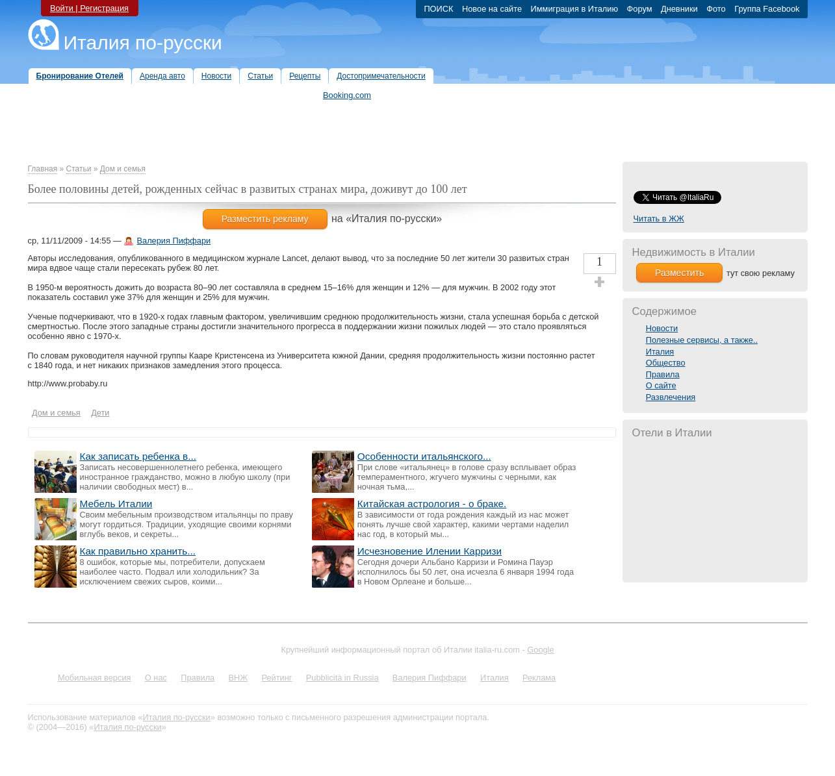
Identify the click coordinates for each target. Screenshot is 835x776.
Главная (43, 168)
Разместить (679, 273)
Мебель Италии (116, 503)
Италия (660, 352)
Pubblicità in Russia (342, 677)
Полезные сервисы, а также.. (702, 340)
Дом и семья (123, 168)
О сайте (661, 385)
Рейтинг (277, 677)
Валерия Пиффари (173, 240)
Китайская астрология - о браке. (432, 503)
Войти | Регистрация (89, 8)
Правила (663, 374)
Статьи (79, 168)
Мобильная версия (94, 677)
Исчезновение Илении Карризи (429, 551)
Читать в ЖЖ (659, 218)
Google (540, 650)
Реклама (539, 677)
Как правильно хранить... (138, 551)
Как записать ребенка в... (138, 456)
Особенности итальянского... (424, 456)
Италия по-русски (143, 42)
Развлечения (671, 397)
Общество (666, 363)
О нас (156, 677)
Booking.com (347, 95)
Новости (662, 328)
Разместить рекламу (265, 219)
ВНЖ (238, 677)
